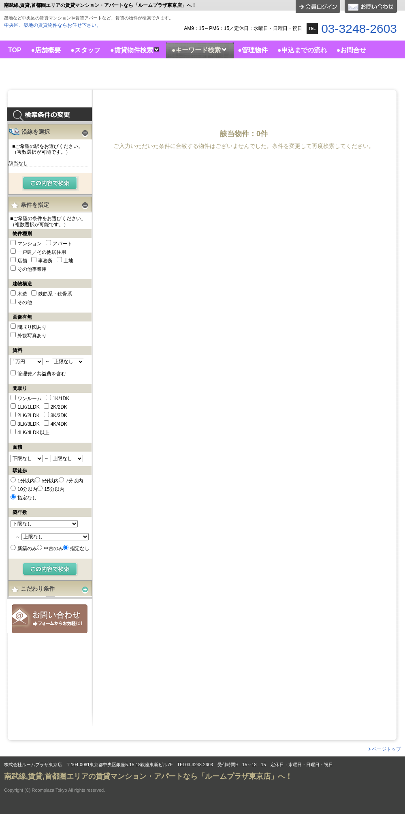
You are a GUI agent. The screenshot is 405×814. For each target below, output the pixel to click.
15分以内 (54, 489)
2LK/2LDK (28, 415)
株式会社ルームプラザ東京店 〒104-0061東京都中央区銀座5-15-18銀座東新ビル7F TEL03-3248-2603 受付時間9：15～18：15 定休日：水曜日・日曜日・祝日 (168, 765)
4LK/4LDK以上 (33, 432)
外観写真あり (32, 335)
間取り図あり (32, 327)
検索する (50, 183)
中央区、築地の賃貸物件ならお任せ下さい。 (52, 25)
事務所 (45, 260)
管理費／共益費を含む (41, 374)
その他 (24, 302)
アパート (62, 243)
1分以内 (26, 481)
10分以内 (27, 489)
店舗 (22, 260)
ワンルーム (29, 398)
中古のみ (53, 548)
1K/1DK (61, 398)
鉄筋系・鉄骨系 (55, 294)
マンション (29, 243)
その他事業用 (32, 269)
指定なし (27, 498)
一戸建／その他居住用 (41, 252)
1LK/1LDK (28, 407)
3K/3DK (59, 415)
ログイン (318, 6)
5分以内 (50, 481)
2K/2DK (59, 407)
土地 (68, 260)
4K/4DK (59, 424)
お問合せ (49, 618)
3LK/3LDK (28, 424)
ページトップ (386, 749)
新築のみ (27, 548)
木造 (22, 294)
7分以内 (74, 481)
